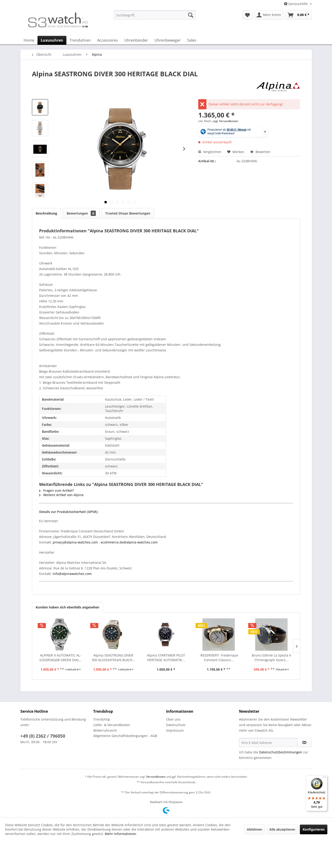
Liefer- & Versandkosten (111, 725)
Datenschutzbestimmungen (280, 752)
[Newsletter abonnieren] (304, 742)
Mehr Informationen (120, 834)
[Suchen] (190, 15)
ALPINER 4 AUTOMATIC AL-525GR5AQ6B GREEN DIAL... (60, 657)
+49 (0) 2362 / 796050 (42, 736)
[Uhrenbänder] (136, 40)
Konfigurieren (314, 829)
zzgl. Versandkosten (225, 121)
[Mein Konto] (268, 15)
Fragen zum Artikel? (56, 490)
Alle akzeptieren (282, 829)
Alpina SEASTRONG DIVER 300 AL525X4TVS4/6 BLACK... (113, 657)
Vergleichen (209, 152)
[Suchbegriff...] (154, 15)
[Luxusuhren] (51, 40)
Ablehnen (254, 829)
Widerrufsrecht (105, 730)
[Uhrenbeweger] (167, 40)
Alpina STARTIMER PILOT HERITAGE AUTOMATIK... (166, 657)
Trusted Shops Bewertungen (127, 213)
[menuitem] (154, 17)
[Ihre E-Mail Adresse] (268, 742)
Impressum (175, 730)
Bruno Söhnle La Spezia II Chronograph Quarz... (271, 657)
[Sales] (191, 40)
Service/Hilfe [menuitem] (296, 4)
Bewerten (260, 152)
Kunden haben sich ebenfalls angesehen (67, 607)
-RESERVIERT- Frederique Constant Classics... (218, 657)
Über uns (173, 719)
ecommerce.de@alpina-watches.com (129, 542)
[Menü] (324, 778)
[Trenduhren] (80, 40)
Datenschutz (176, 725)
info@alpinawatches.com (72, 573)
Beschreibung (46, 213)
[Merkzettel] (247, 15)
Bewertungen (81, 213)
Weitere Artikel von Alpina (61, 495)
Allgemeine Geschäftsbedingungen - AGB (125, 736)
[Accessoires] (107, 40)
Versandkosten (155, 777)
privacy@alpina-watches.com (75, 542)
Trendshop (101, 719)
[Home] (28, 40)
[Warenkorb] (298, 15)
